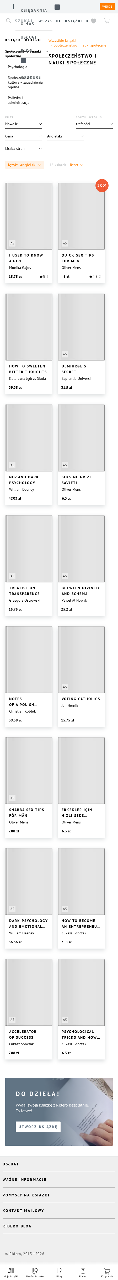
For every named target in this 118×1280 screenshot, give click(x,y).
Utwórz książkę (35, 1273)
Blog (59, 1273)
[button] (94, 124)
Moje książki (11, 1273)
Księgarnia (107, 1273)
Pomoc (83, 1273)
